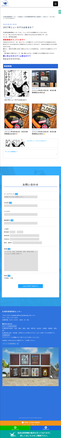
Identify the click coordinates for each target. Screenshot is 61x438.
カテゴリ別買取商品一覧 (10, 343)
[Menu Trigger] (55, 3)
